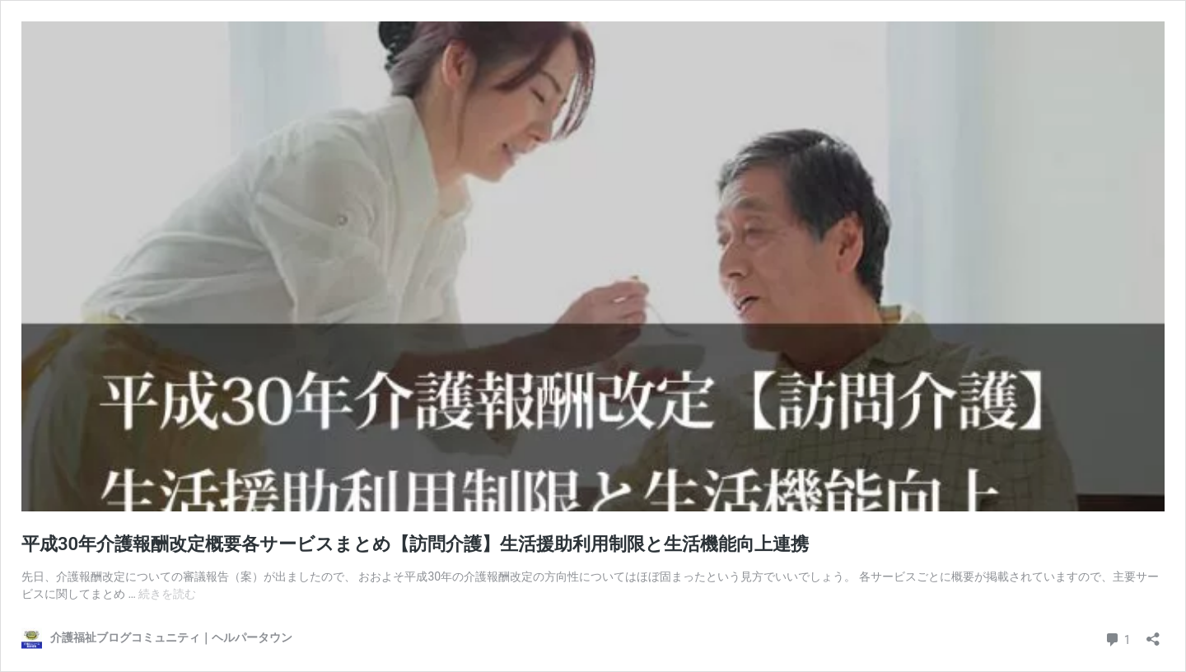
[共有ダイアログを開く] (1153, 633)
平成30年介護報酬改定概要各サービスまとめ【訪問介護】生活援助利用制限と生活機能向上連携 (415, 544)
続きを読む (167, 593)
